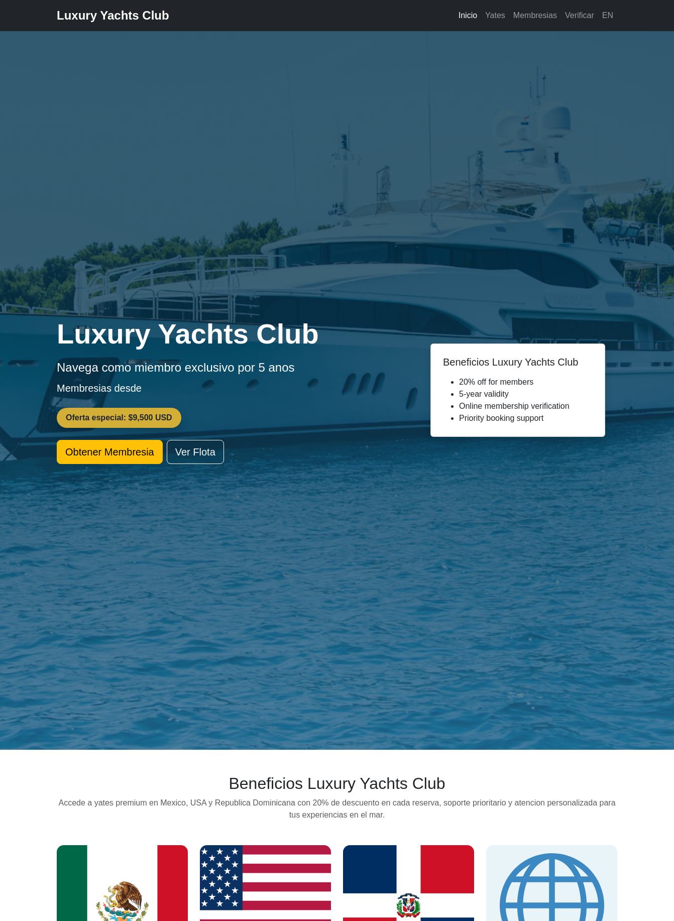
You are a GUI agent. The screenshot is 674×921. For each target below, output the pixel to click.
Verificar (579, 15)
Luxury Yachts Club (113, 15)
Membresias (535, 15)
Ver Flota (195, 451)
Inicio (468, 15)
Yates (495, 15)
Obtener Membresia (109, 451)
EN (607, 15)
